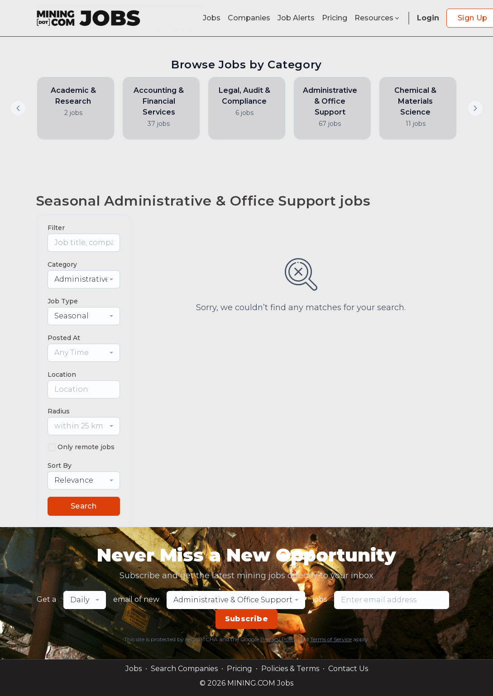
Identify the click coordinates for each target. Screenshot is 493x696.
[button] (475, 108)
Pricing (334, 18)
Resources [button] (377, 18)
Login (428, 18)
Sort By (60, 465)
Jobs (211, 18)
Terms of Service (331, 639)
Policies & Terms (290, 668)
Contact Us (348, 668)
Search (83, 506)
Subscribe (246, 618)
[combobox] (84, 279)
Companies (249, 18)
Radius (59, 411)
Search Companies (184, 668)
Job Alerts (296, 18)
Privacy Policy (278, 639)
